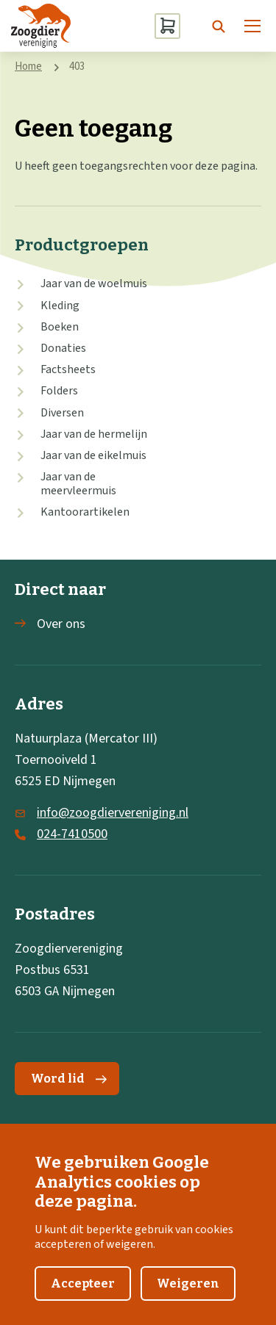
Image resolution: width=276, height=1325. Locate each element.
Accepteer (83, 1298)
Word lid (69, 1079)
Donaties (63, 348)
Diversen (62, 413)
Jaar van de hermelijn (93, 434)
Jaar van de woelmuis (93, 283)
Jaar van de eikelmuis (93, 455)
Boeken (59, 327)
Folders (59, 391)
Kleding (59, 305)
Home (28, 66)
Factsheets (68, 369)
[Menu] (252, 25)
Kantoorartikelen (85, 512)
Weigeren (188, 1298)
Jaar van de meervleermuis (78, 484)
